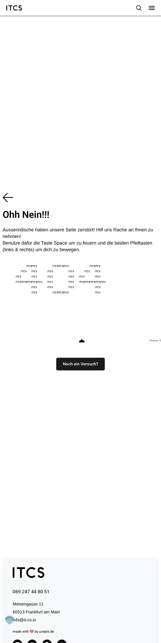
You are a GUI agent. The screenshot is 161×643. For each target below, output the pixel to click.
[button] (80, 364)
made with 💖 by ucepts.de (33, 632)
